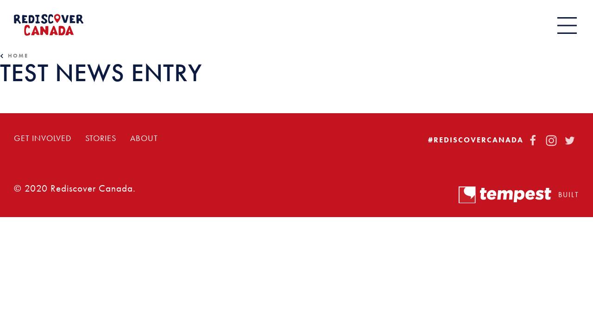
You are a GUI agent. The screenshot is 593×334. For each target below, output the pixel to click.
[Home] (48, 25)
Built (519, 195)
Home (18, 55)
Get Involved (42, 138)
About (144, 138)
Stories (100, 138)
